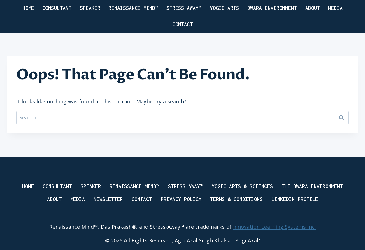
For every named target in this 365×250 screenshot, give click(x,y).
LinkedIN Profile (294, 199)
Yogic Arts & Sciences (242, 186)
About (312, 8)
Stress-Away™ (183, 8)
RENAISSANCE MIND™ (133, 8)
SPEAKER (90, 8)
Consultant (57, 186)
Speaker (90, 186)
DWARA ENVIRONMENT (272, 8)
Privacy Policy (181, 199)
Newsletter (108, 199)
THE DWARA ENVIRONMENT (312, 186)
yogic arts (224, 8)
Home (28, 8)
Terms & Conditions (236, 199)
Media (335, 8)
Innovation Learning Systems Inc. (274, 226)
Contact (182, 24)
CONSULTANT (56, 8)
